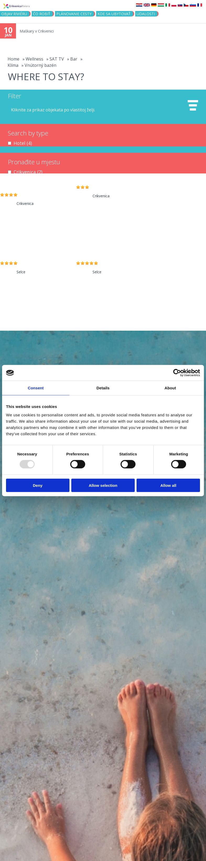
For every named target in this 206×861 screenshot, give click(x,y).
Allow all (168, 485)
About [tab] (170, 388)
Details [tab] (103, 388)
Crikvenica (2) (28, 172)
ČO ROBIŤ (41, 13)
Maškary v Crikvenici (37, 31)
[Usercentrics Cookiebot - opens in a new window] (177, 373)
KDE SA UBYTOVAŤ (114, 13)
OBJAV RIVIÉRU (14, 13)
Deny (37, 485)
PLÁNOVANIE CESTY (73, 13)
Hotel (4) (23, 143)
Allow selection (103, 485)
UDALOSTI (146, 13)
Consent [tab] (36, 388)
